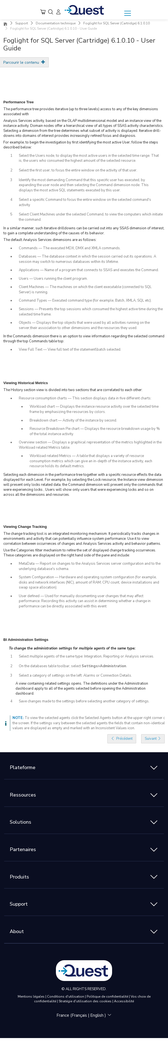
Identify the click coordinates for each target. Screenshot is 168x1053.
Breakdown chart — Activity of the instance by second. (73, 420)
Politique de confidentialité (108, 996)
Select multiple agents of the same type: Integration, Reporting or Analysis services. (86, 656)
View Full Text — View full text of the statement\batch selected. (70, 349)
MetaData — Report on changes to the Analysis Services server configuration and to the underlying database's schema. (90, 566)
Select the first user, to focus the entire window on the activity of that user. (78, 170)
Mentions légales (31, 996)
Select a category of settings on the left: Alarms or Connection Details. (75, 675)
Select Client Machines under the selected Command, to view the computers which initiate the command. (91, 217)
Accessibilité (124, 1001)
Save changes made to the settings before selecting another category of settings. (84, 701)
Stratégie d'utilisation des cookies (85, 1001)
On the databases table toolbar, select (50, 666)
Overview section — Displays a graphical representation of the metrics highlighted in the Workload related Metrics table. (90, 445)
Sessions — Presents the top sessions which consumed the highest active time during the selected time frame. (91, 312)
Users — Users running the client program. (53, 278)
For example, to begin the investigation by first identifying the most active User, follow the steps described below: (80, 145)
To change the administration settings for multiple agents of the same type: (72, 648)
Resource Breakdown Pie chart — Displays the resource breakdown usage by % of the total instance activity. (95, 431)
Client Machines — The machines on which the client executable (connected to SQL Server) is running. (85, 289)
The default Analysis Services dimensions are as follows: (50, 239)
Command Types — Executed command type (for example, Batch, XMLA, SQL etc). (85, 300)
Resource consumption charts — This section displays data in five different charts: (85, 398)
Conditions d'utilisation (66, 996)
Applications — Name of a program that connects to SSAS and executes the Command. (89, 270)
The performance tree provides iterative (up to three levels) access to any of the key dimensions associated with (80, 112)
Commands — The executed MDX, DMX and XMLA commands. (70, 248)
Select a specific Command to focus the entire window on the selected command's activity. (85, 202)
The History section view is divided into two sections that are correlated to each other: (73, 389)
